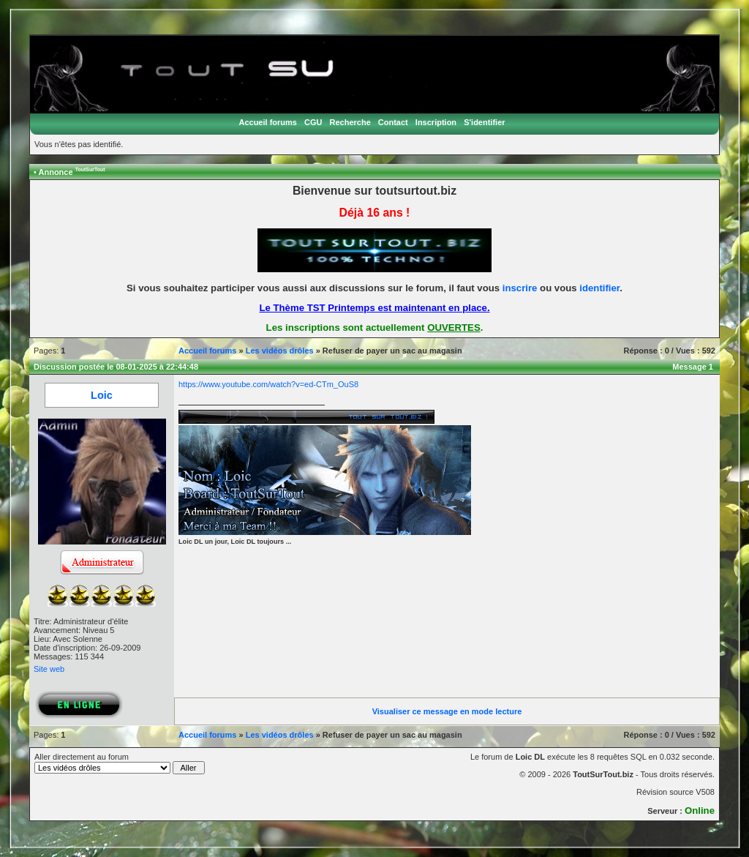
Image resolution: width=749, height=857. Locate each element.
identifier (599, 287)
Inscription (435, 122)
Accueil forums (267, 122)
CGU (313, 122)
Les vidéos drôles (280, 350)
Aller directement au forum (119, 763)
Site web (49, 669)
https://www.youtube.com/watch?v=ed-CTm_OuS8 (268, 384)
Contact (393, 122)
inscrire (520, 287)
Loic (102, 395)
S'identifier (484, 122)
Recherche (350, 122)
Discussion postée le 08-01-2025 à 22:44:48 (116, 366)
